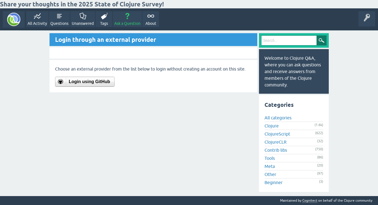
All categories (278, 117)
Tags (104, 23)
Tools (270, 158)
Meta (270, 166)
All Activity (37, 23)
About (150, 23)
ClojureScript (277, 133)
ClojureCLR (275, 141)
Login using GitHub (89, 81)
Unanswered (83, 23)
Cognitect (309, 200)
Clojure (272, 125)
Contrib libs (276, 150)
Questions (59, 23)
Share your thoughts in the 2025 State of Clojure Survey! (82, 4)
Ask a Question (127, 23)
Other (270, 174)
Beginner (274, 182)
